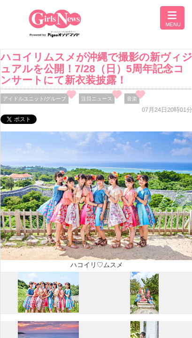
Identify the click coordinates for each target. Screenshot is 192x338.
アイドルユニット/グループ (34, 98)
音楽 (132, 98)
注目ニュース (96, 98)
